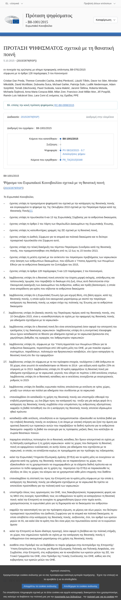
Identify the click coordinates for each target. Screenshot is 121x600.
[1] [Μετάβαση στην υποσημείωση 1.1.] (31, 210)
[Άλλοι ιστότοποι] (99, 3)
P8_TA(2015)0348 (73, 159)
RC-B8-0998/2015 (64, 105)
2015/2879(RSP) (30, 116)
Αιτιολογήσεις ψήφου (74, 154)
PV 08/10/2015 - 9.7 (74, 150)
